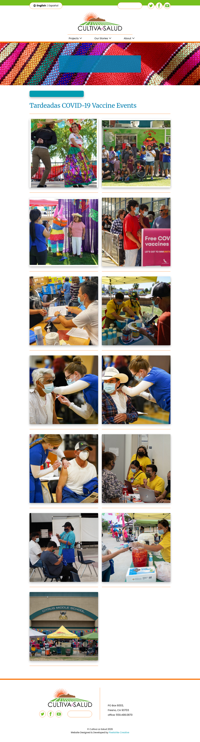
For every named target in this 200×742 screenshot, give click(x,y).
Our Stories (101, 38)
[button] (130, 5)
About (127, 38)
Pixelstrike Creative (119, 732)
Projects (74, 38)
